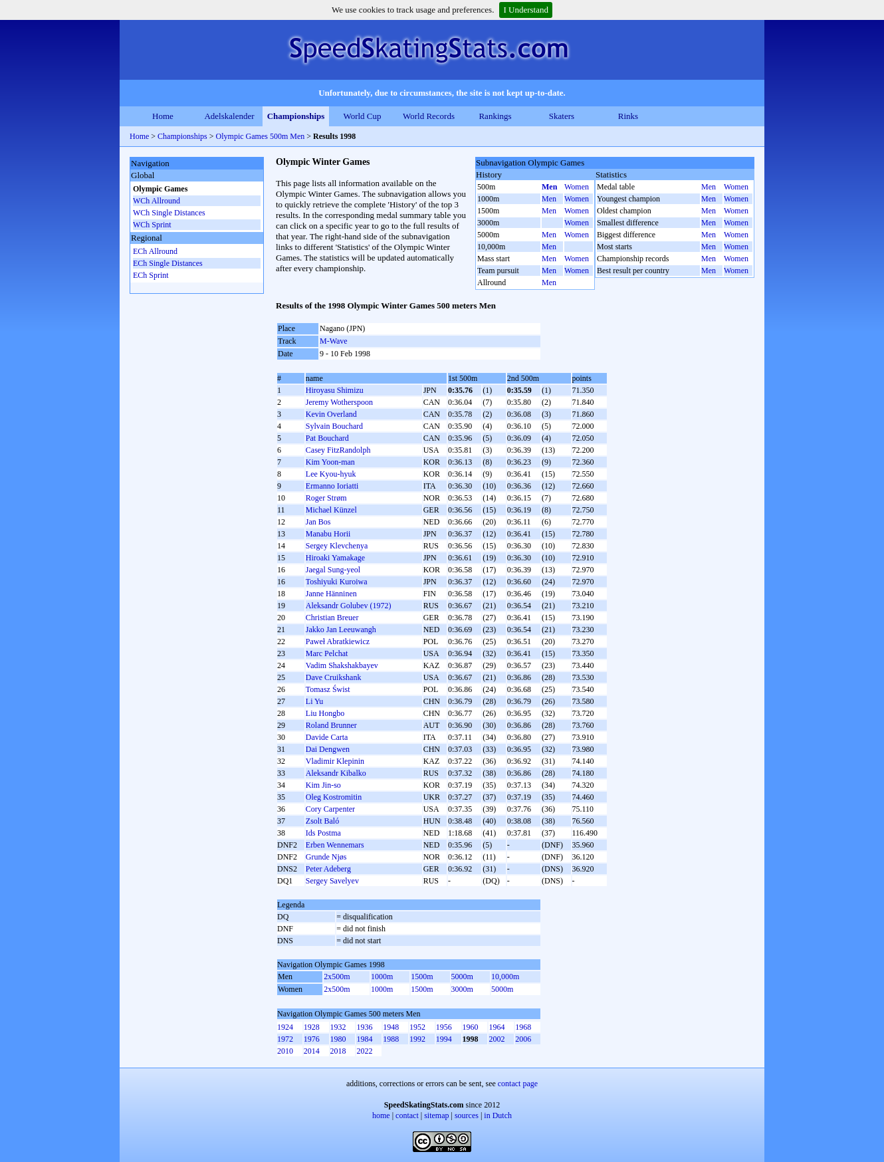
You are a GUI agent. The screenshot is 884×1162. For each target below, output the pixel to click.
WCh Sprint (152, 224)
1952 (417, 1027)
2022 (364, 1051)
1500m (422, 976)
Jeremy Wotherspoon (339, 402)
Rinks (628, 116)
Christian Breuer (332, 617)
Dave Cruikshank (334, 677)
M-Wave (334, 341)
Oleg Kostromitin (334, 797)
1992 (417, 1039)
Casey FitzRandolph (338, 450)
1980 (338, 1039)
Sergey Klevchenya (337, 545)
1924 (285, 1027)
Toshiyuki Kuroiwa (337, 581)
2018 (338, 1051)
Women (576, 186)
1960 (471, 1027)
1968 (523, 1027)
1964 (496, 1027)
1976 (312, 1039)
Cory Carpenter (330, 809)
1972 (285, 1039)
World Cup (362, 116)
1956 (444, 1027)
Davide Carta (327, 737)
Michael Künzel (331, 510)
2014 (312, 1051)
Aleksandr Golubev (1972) (348, 605)
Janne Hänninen (331, 593)
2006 (523, 1039)
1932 (338, 1027)
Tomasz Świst (328, 689)
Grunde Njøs (326, 857)
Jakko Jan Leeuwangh (341, 629)
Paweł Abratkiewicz (338, 641)
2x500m (337, 976)
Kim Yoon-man (330, 462)
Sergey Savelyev (332, 880)
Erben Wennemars (335, 845)
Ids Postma (323, 833)
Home (162, 116)
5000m (462, 976)
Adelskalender (229, 116)
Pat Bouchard (327, 438)
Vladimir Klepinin (335, 761)
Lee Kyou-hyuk (331, 474)
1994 (444, 1039)
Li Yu (315, 701)
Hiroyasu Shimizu (335, 390)
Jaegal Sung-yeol (333, 569)
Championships (296, 116)
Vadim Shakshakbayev (342, 665)
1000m (382, 976)
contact (407, 1115)
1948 (391, 1027)
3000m (462, 989)
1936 (364, 1027)
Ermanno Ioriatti (332, 486)
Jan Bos (318, 521)
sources (467, 1115)
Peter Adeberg (328, 868)
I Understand (525, 10)
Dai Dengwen (328, 749)
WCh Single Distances (169, 212)
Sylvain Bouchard (334, 426)
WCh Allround (156, 200)
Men (549, 186)
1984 (364, 1039)
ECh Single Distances (168, 263)
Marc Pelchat (327, 653)
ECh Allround (155, 251)
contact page (518, 1083)
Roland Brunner (331, 725)
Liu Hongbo (325, 713)
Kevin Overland (331, 414)
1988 (391, 1039)
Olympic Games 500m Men (260, 136)
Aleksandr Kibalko (336, 773)
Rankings (495, 116)
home (381, 1115)
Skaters (561, 116)
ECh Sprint (151, 275)
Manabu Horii (328, 533)
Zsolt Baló (322, 821)
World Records (429, 116)
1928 (312, 1027)
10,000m (505, 976)
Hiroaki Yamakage (335, 557)
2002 (496, 1039)
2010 (285, 1051)
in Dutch (498, 1115)
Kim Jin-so (323, 785)
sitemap (436, 1115)
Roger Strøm (326, 498)
